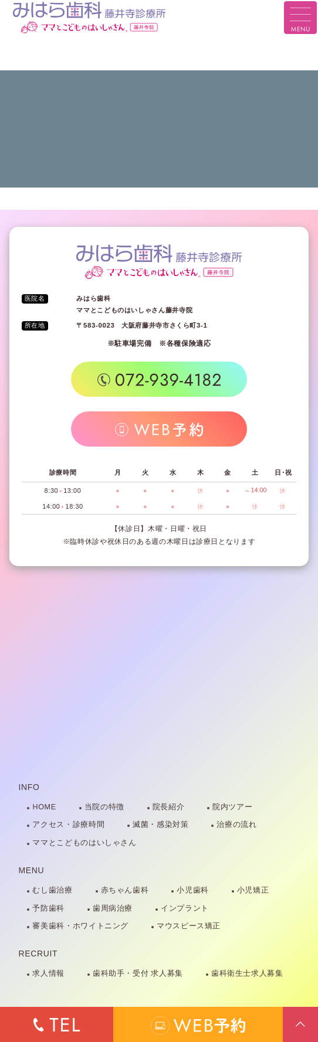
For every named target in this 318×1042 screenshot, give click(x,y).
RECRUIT (38, 953)
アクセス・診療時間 (68, 824)
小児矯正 (253, 890)
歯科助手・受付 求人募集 (138, 973)
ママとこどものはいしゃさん (84, 843)
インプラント (185, 908)
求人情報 (48, 973)
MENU (32, 870)
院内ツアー (232, 807)
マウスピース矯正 (189, 926)
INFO (29, 787)
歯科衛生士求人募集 (247, 973)
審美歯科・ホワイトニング (80, 926)
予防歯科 (48, 908)
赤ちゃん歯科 (125, 890)
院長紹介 (169, 807)
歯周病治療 (113, 908)
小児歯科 (193, 890)
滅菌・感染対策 (160, 824)
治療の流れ (236, 824)
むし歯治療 (52, 890)
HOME (44, 807)
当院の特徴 (104, 807)
